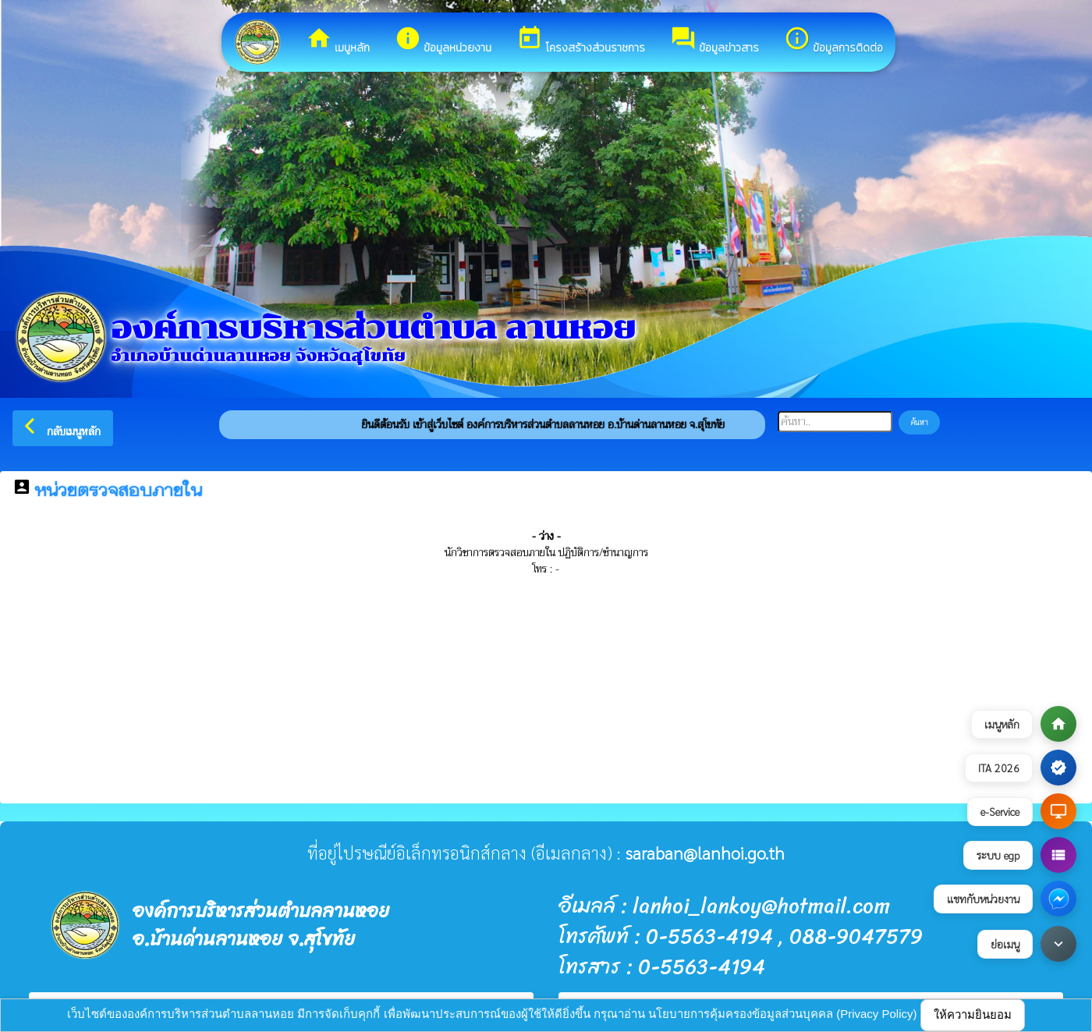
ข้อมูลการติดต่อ (833, 40)
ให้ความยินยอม (973, 1014)
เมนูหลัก (338, 40)
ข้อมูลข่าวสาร (714, 40)
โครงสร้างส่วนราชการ (580, 40)
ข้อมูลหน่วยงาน (443, 40)
